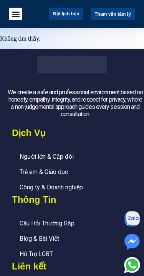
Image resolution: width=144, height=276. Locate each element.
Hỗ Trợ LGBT (36, 254)
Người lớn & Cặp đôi (47, 156)
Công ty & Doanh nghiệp (51, 187)
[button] (15, 14)
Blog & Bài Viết (39, 238)
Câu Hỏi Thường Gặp (47, 223)
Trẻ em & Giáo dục (44, 172)
